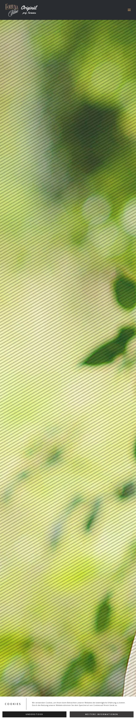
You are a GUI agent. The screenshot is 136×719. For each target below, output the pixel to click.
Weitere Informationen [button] (101, 714)
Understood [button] (34, 714)
